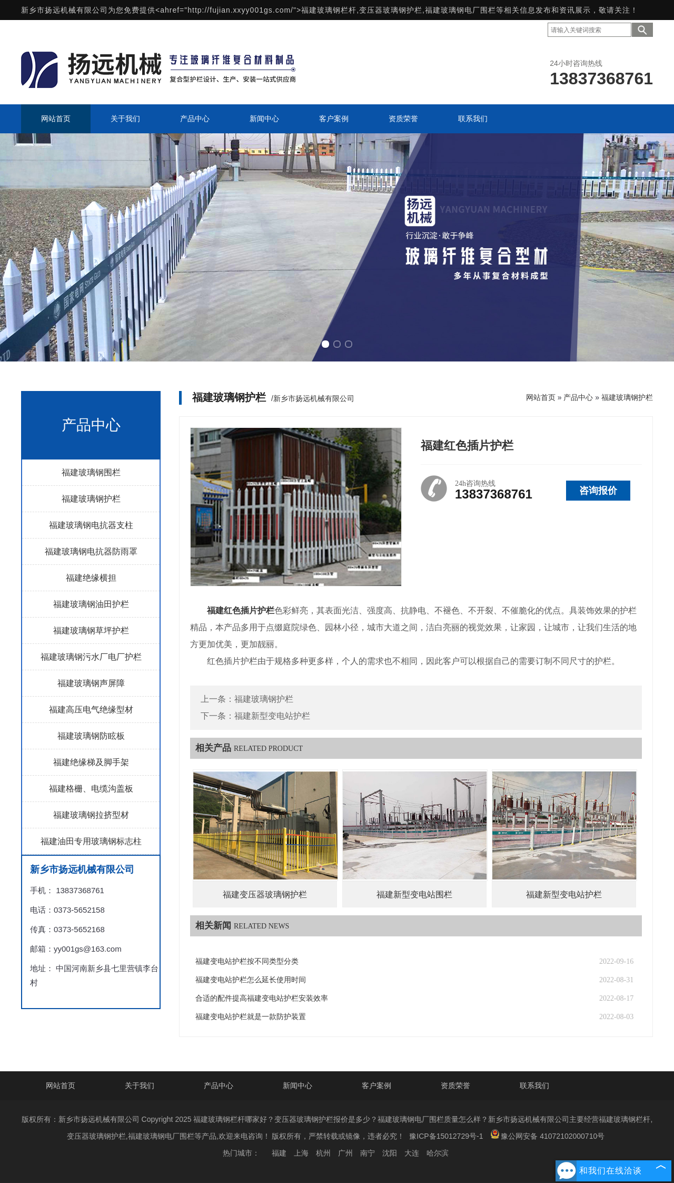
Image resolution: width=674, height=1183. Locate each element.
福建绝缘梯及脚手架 (91, 762)
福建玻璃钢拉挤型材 (91, 814)
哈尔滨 (438, 1153)
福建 (279, 1153)
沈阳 (389, 1153)
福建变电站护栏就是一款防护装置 (250, 1017)
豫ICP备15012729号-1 (446, 1136)
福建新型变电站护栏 (272, 715)
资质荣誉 (455, 1085)
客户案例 (376, 1085)
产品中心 (578, 397)
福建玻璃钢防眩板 (91, 735)
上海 (301, 1153)
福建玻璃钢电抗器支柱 (91, 525)
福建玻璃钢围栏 (91, 472)
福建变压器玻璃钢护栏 (265, 894)
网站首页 (541, 397)
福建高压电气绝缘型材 (91, 709)
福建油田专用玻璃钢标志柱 (91, 841)
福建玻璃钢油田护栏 (91, 604)
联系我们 (534, 1085)
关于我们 (139, 1085)
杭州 (323, 1153)
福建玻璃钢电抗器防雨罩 (91, 551)
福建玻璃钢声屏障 (91, 683)
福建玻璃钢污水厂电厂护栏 (91, 656)
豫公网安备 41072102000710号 (547, 1134)
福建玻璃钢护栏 (91, 498)
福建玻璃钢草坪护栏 (91, 630)
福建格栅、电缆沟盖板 (91, 788)
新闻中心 (297, 1085)
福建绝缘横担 (91, 577)
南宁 (367, 1153)
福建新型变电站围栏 (414, 894)
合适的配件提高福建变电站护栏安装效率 (261, 998)
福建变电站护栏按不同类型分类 (247, 961)
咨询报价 (598, 490)
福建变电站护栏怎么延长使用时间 (250, 980)
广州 (345, 1153)
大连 (411, 1153)
